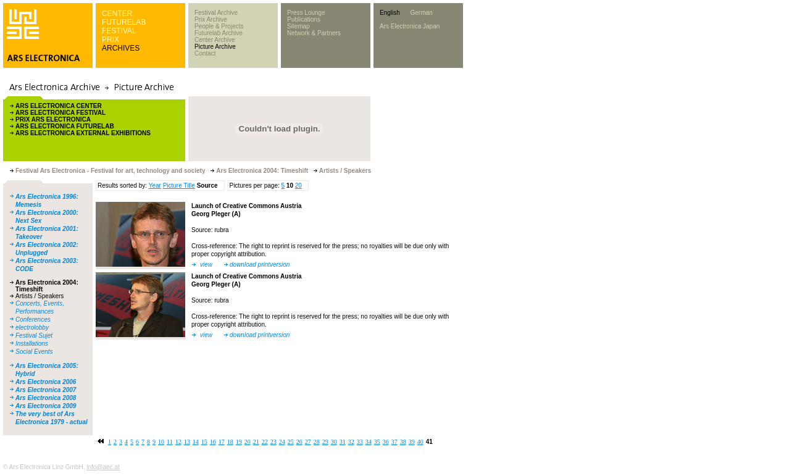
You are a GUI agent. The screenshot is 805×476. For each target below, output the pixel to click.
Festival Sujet (33, 335)
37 (394, 441)
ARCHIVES (121, 48)
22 (265, 441)
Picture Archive (215, 46)
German (421, 12)
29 (325, 441)
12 (178, 441)
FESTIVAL (119, 31)
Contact (204, 53)
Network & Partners (314, 33)
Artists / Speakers (39, 296)
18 (230, 441)
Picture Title (179, 185)
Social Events (34, 351)
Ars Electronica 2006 (45, 381)
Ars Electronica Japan (410, 26)
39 (412, 441)
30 (334, 441)
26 (299, 441)
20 (298, 185)
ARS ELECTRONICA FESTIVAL (60, 112)
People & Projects (219, 26)
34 (368, 441)
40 (420, 441)
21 (256, 441)
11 (170, 441)
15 (204, 441)
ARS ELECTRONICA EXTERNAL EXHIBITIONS (83, 133)
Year (155, 185)
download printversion (260, 264)
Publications (303, 19)
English (390, 12)
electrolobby (32, 327)
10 (161, 441)
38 (403, 441)
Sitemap (298, 26)
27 (308, 441)
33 (360, 441)
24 (282, 441)
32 (351, 441)
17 (222, 441)
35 (377, 441)
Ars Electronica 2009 (45, 406)
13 (187, 441)
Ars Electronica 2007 (45, 389)
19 (239, 441)
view (206, 264)
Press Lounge (306, 12)
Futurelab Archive (218, 33)
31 (343, 441)
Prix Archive (210, 19)
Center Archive (214, 39)
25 (291, 441)
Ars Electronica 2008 (45, 398)
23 (273, 441)
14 (196, 441)
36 (386, 441)
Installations (31, 343)
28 (317, 441)
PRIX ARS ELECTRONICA (53, 119)
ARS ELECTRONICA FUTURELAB (64, 126)
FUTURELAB (124, 22)
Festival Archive (216, 12)
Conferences (33, 319)
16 (213, 441)
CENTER (117, 13)
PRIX (110, 39)
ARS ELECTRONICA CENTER (58, 105)
